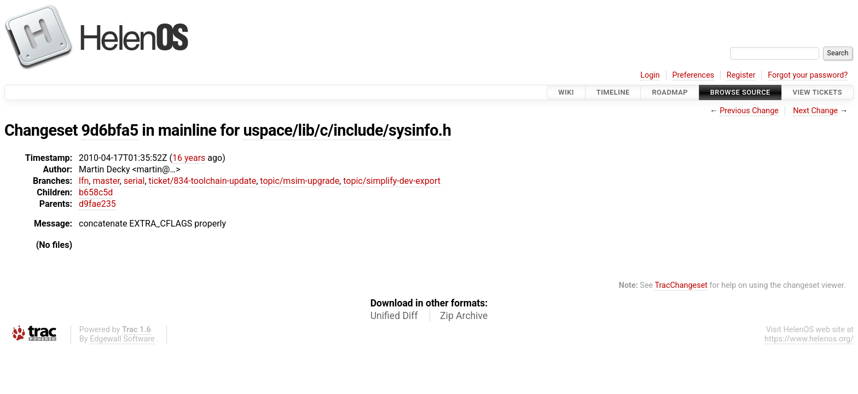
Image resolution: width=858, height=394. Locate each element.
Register (741, 75)
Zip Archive (464, 315)
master (105, 181)
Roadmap (670, 92)
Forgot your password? (808, 75)
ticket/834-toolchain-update (203, 181)
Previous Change (749, 110)
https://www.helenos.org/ (809, 339)
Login (650, 75)
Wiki (566, 92)
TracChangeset (681, 285)
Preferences (693, 75)
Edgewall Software (122, 339)
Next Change (815, 110)
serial (134, 181)
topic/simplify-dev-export (391, 181)
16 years (188, 158)
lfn (84, 181)
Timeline (613, 92)
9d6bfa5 (110, 130)
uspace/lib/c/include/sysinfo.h (347, 130)
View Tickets (817, 92)
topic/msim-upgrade (299, 181)
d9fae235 (97, 204)
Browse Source (740, 92)
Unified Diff (394, 315)
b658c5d (96, 192)
